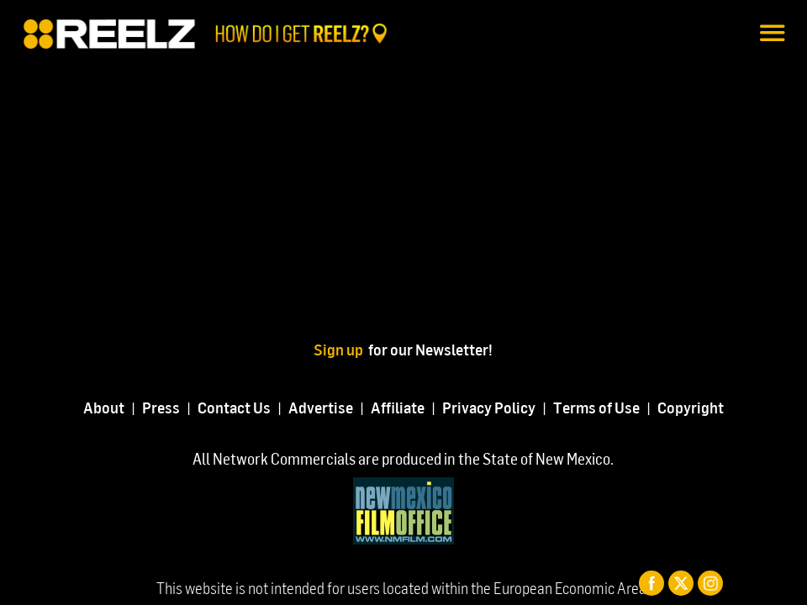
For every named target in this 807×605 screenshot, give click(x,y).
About (103, 407)
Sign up (341, 349)
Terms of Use (596, 407)
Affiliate (398, 407)
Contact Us (234, 407)
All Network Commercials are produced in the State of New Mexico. (403, 458)
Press (161, 407)
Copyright (690, 407)
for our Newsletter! (430, 349)
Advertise (320, 407)
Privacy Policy (488, 407)
